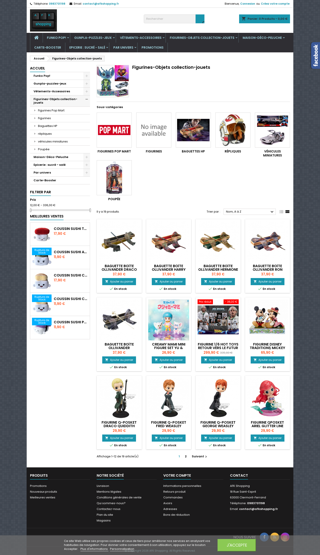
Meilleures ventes (42, 497)
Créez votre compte (275, 4)
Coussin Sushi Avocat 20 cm (71, 252)
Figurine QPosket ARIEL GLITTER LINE (267, 424)
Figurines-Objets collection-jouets (202, 38)
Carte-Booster (47, 47)
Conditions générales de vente (119, 497)
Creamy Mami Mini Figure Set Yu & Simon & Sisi (168, 348)
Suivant (200, 456)
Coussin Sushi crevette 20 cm (71, 299)
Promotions (153, 47)
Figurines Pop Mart (51, 110)
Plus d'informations (94, 549)
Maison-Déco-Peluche (262, 38)
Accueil (37, 68)
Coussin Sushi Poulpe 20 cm (71, 322)
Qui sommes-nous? (111, 503)
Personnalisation (122, 549)
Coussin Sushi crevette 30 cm (71, 275)
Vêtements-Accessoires (141, 38)
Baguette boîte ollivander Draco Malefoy (119, 269)
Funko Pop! (56, 38)
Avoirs (167, 503)
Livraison (103, 486)
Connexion (247, 4)
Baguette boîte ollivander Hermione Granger (218, 269)
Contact (239, 475)
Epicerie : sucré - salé (87, 47)
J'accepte (237, 545)
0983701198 (57, 4)
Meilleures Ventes (47, 216)
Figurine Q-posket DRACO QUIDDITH (119, 424)
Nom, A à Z (250, 212)
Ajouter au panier (119, 281)
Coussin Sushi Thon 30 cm (71, 229)
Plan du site (105, 515)
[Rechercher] (174, 18)
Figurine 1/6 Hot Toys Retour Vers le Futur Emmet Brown (218, 348)
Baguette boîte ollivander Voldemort (119, 348)
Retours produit (174, 492)
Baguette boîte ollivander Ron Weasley (267, 269)
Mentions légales (109, 492)
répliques (45, 134)
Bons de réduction (176, 515)
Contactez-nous (108, 509)
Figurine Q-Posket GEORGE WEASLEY (218, 424)
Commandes (173, 497)
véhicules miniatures (53, 141)
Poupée (44, 149)
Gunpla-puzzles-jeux (93, 38)
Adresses (170, 509)
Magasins (104, 520)
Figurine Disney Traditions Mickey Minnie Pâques (267, 348)
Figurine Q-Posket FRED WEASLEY (168, 424)
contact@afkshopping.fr (101, 4)
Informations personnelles (182, 486)
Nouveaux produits (43, 492)
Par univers (123, 47)
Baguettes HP (47, 126)
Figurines (44, 118)
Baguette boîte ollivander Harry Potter (169, 269)
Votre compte (177, 475)
